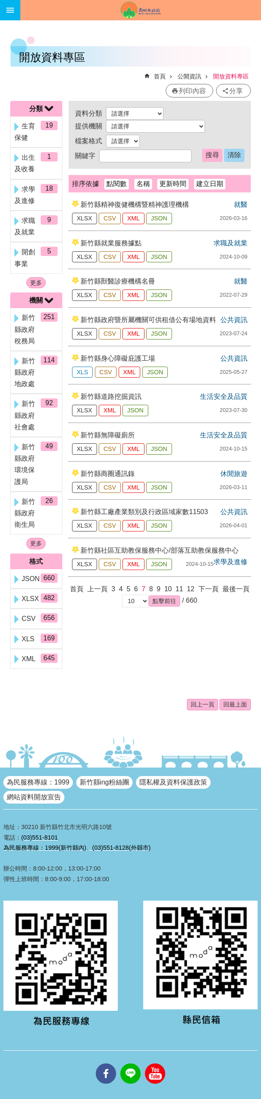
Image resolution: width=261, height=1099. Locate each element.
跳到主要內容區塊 (4, 4)
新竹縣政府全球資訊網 (141, 10)
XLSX (84, 218)
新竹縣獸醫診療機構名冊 (118, 281)
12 (190, 589)
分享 (236, 91)
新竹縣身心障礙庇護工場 (118, 358)
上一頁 (97, 589)
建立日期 (209, 183)
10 (168, 589)
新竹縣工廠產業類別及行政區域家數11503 (144, 511)
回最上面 (235, 704)
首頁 (160, 76)
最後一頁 (236, 589)
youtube (155, 1063)
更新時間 (172, 183)
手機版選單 (10, 10)
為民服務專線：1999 (38, 782)
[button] (164, 601)
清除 (234, 155)
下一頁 (208, 589)
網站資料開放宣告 (34, 797)
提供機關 (88, 126)
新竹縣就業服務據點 (111, 243)
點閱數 (116, 183)
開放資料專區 (231, 76)
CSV (109, 218)
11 (179, 589)
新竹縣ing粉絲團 (104, 782)
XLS (82, 372)
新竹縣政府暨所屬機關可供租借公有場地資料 (148, 319)
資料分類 (88, 113)
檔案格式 (88, 141)
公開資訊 (189, 76)
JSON (159, 218)
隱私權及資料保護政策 (173, 782)
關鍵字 (85, 155)
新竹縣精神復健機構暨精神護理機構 (135, 204)
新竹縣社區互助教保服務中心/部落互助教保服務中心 (159, 550)
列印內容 (192, 91)
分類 (36, 108)
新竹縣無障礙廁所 (108, 435)
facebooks (106, 1063)
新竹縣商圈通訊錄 (108, 473)
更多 (36, 282)
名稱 (143, 183)
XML (133, 218)
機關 (36, 300)
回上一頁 (202, 704)
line (130, 1063)
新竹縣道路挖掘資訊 (111, 396)
